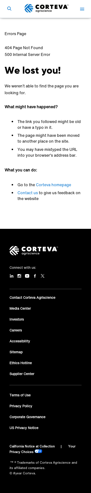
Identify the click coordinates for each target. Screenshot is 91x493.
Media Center (20, 308)
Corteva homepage (53, 185)
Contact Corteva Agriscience (32, 297)
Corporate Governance (27, 416)
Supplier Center (21, 373)
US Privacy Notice (23, 427)
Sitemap (16, 351)
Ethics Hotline (20, 362)
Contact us (27, 193)
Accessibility (19, 341)
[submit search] (9, 9)
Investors (16, 319)
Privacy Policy (20, 405)
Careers (15, 330)
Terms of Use (20, 395)
